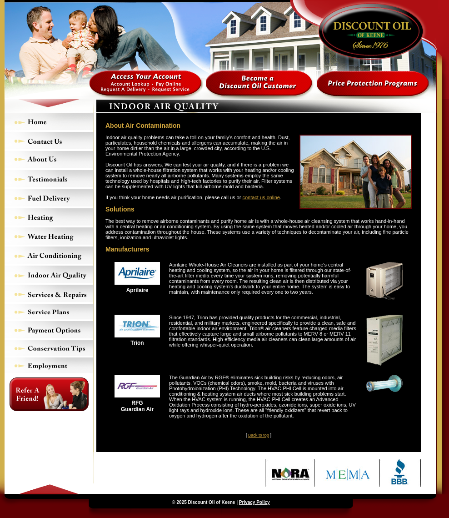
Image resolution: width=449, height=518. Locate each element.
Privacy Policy (254, 502)
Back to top (258, 435)
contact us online (261, 197)
